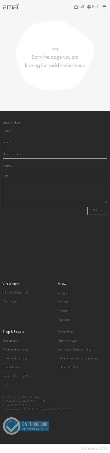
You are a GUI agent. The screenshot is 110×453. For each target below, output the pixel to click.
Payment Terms (11, 367)
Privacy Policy (65, 332)
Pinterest (62, 311)
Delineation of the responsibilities (77, 359)
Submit (97, 210)
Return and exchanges (16, 350)
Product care (10, 341)
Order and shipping (15, 359)
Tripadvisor (64, 320)
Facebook (63, 302)
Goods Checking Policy (17, 376)
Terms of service (67, 341)
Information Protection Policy (74, 350)
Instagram (63, 293)
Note (5, 175)
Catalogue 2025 (68, 367)
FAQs (6, 385)
